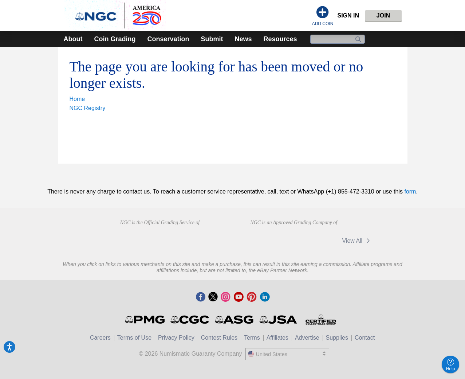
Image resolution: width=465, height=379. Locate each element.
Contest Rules (219, 338)
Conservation (168, 39)
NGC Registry (88, 108)
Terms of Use (134, 338)
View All (357, 241)
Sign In (348, 15)
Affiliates (277, 338)
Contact (365, 338)
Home (77, 99)
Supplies (337, 338)
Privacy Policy (176, 338)
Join (383, 15)
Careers (100, 338)
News (243, 39)
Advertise (307, 338)
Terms (252, 338)
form (410, 191)
